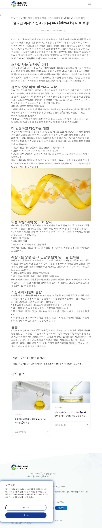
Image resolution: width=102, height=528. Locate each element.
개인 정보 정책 (17, 523)
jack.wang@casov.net (43, 476)
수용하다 (25, 515)
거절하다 (25, 507)
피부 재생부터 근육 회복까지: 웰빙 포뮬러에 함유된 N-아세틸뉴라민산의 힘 (50, 363)
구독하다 (61, 508)
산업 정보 (27, 18)
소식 (18, 18)
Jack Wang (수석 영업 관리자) (41, 473)
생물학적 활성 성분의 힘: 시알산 (32, 357)
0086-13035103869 (57, 486)
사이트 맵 (27, 523)
